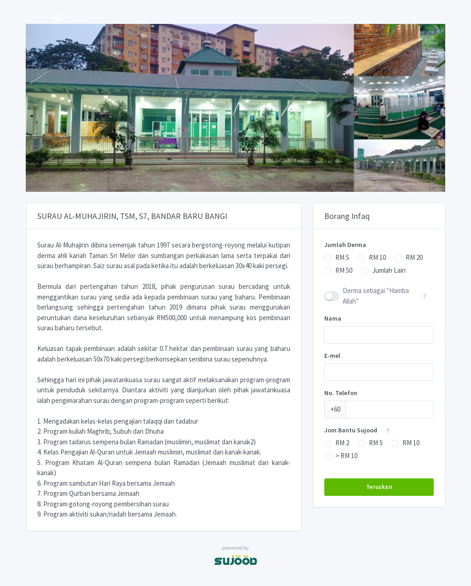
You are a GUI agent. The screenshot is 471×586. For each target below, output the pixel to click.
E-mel (332, 355)
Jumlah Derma (345, 245)
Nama (332, 318)
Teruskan (379, 487)
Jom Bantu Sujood (360, 430)
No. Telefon (340, 393)
